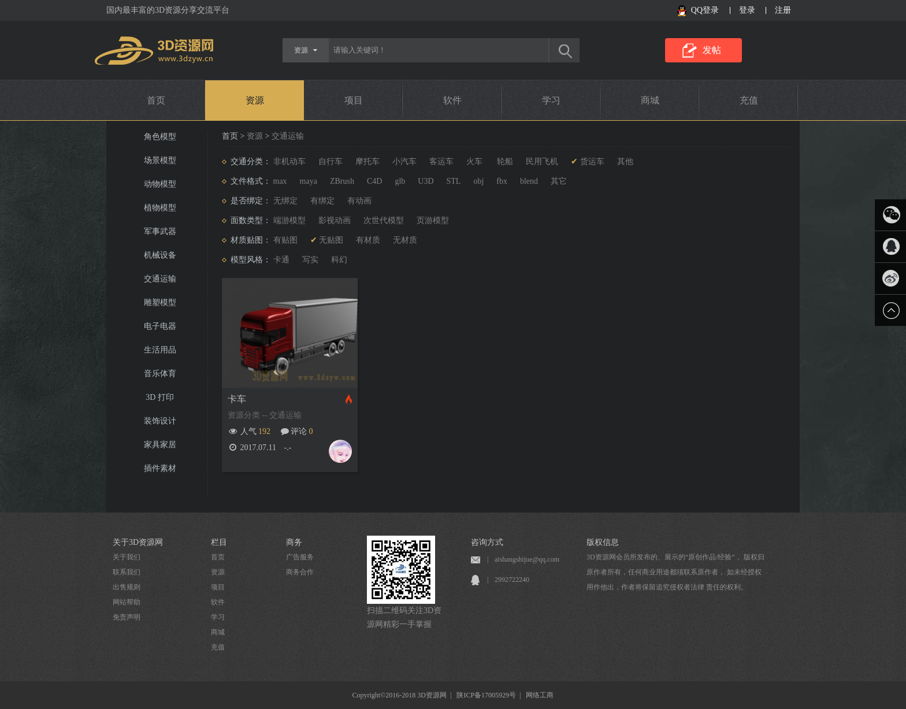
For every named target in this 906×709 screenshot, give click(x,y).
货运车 (592, 161)
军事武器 (160, 231)
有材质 (368, 240)
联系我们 (126, 572)
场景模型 (160, 160)
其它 (559, 181)
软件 (452, 100)
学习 (551, 100)
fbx (501, 181)
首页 (156, 100)
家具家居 (160, 444)
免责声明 (126, 617)
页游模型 (433, 220)
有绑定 (322, 200)
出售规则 (126, 587)
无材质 (405, 240)
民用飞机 (542, 161)
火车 (474, 161)
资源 (255, 100)
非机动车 (289, 161)
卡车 (237, 399)
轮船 (504, 161)
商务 (294, 542)
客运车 (441, 161)
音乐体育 (160, 373)
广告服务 (300, 557)
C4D (374, 181)
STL (454, 181)
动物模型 (160, 184)
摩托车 (367, 161)
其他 (625, 161)
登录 (747, 10)
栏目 (219, 542)
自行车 (330, 161)
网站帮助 (126, 602)
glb (400, 181)
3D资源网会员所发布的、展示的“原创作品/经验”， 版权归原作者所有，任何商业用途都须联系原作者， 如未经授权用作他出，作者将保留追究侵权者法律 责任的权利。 (675, 572)
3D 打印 (160, 397)
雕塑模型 (160, 302)
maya (308, 181)
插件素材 (160, 468)
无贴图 (331, 240)
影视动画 (334, 220)
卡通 (281, 259)
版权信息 (602, 542)
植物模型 (160, 207)
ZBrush (342, 181)
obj (478, 181)
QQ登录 (705, 10)
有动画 (359, 200)
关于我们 (126, 557)
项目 (353, 100)
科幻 (339, 259)
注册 (783, 10)
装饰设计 (160, 421)
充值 (749, 100)
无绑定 (285, 200)
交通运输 (160, 278)
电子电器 (160, 326)
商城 (650, 100)
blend (529, 181)
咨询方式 (487, 542)
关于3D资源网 (138, 542)
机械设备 (160, 255)
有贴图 (285, 240)
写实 (310, 259)
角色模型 (160, 136)
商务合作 (300, 572)
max (280, 181)
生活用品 (160, 350)
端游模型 (289, 220)
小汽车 (404, 161)
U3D (425, 181)
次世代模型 (383, 220)
